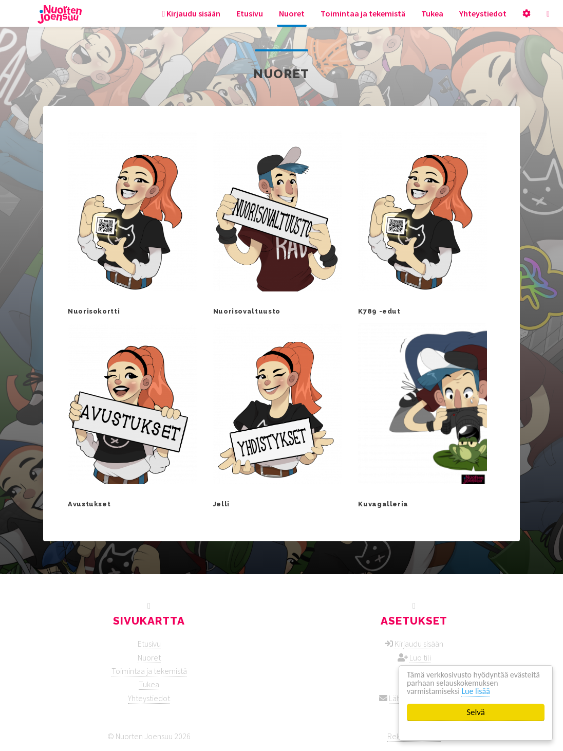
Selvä (475, 712)
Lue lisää (480, 691)
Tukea (432, 13)
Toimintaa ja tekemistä (363, 13)
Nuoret (292, 13)
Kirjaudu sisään (191, 13)
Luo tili (420, 657)
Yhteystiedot (482, 13)
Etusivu (249, 13)
